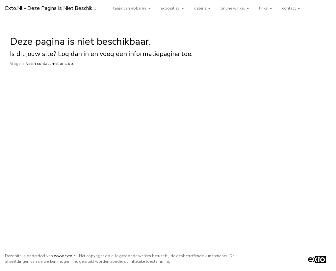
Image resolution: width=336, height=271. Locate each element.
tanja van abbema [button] (132, 8)
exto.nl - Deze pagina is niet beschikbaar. (54, 8)
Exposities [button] (172, 8)
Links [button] (265, 8)
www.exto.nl (65, 255)
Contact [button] (291, 8)
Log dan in (73, 53)
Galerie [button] (202, 8)
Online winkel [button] (234, 8)
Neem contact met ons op (49, 63)
